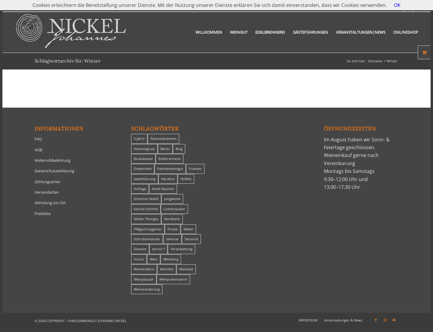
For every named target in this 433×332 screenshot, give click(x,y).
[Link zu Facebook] (375, 319)
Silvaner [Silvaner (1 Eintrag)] (140, 249)
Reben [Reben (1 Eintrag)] (188, 229)
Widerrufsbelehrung (52, 160)
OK (397, 5)
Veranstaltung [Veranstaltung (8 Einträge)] (181, 249)
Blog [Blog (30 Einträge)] (179, 148)
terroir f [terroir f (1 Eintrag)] (158, 249)
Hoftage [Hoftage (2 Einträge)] (140, 188)
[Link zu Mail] (393, 319)
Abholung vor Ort (50, 202)
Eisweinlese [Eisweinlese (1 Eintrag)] (143, 168)
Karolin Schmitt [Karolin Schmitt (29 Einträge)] (146, 209)
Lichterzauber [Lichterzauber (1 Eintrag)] (174, 209)
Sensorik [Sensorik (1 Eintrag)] (191, 239)
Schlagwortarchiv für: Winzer (68, 61)
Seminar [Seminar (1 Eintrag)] (172, 239)
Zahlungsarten (47, 181)
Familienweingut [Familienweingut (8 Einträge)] (170, 168)
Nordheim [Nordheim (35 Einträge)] (172, 219)
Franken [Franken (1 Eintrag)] (195, 168)
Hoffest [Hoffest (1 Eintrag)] (186, 179)
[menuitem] (209, 32)
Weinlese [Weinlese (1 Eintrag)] (186, 269)
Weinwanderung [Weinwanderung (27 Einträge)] (147, 289)
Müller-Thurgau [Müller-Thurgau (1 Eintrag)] (146, 219)
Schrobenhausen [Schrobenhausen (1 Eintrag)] (147, 239)
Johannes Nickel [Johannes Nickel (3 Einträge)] (146, 198)
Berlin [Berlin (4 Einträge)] (165, 148)
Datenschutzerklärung (54, 171)
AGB (38, 149)
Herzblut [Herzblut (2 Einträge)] (168, 179)
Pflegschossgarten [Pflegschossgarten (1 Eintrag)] (148, 229)
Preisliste (43, 213)
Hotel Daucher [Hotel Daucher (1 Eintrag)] (163, 188)
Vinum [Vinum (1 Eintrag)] (139, 259)
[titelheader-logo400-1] (71, 32)
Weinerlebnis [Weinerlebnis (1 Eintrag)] (144, 269)
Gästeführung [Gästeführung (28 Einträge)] (144, 179)
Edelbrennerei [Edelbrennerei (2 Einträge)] (169, 158)
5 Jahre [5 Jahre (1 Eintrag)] (139, 138)
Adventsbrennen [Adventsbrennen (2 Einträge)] (163, 138)
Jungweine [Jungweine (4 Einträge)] (172, 198)
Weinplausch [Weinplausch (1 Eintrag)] (144, 279)
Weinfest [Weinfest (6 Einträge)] (167, 269)
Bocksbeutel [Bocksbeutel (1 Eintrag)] (143, 158)
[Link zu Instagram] (384, 319)
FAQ (38, 139)
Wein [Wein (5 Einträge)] (154, 259)
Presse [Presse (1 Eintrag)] (172, 229)
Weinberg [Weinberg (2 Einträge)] (170, 259)
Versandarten (47, 192)
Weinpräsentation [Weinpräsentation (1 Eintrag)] (173, 279)
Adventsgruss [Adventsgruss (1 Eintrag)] (144, 148)
